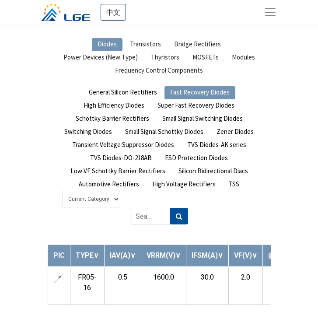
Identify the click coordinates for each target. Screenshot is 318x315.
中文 (113, 12)
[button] (87, 255)
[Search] (179, 216)
